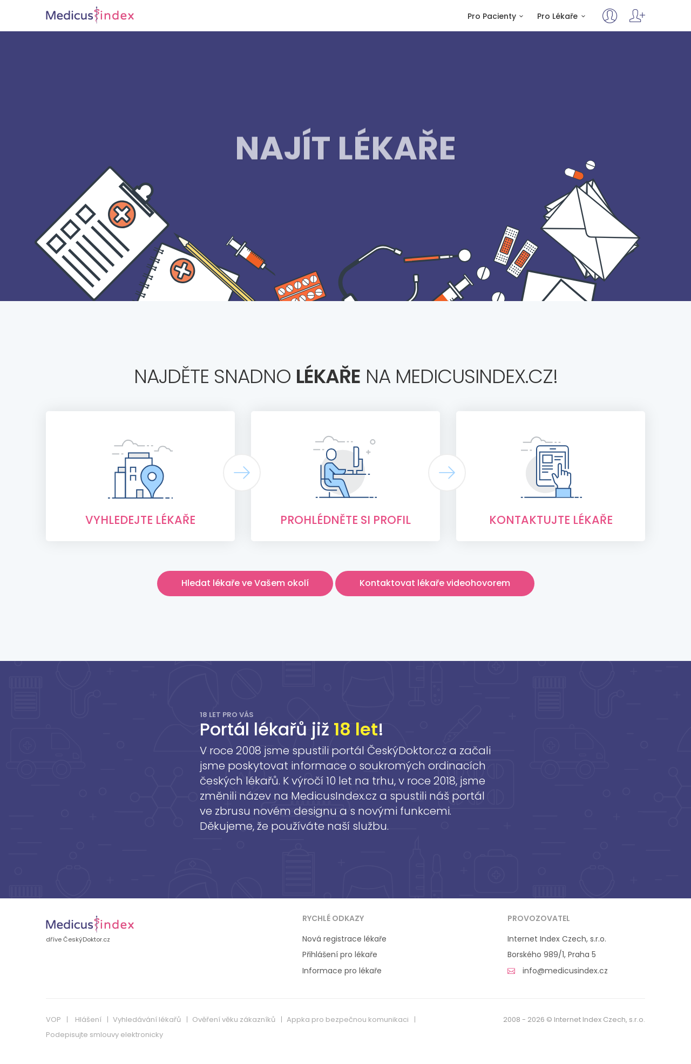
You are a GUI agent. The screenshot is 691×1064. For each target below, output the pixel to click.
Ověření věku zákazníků (233, 1020)
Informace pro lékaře (342, 971)
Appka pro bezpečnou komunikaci (348, 1020)
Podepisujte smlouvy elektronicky (104, 1035)
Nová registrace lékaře (344, 939)
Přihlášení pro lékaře (339, 955)
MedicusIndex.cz (90, 15)
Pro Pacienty (497, 16)
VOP (53, 1020)
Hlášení (88, 1020)
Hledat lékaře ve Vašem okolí (245, 583)
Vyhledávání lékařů (147, 1020)
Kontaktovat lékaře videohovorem (435, 583)
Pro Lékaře (562, 16)
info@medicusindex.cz (557, 971)
